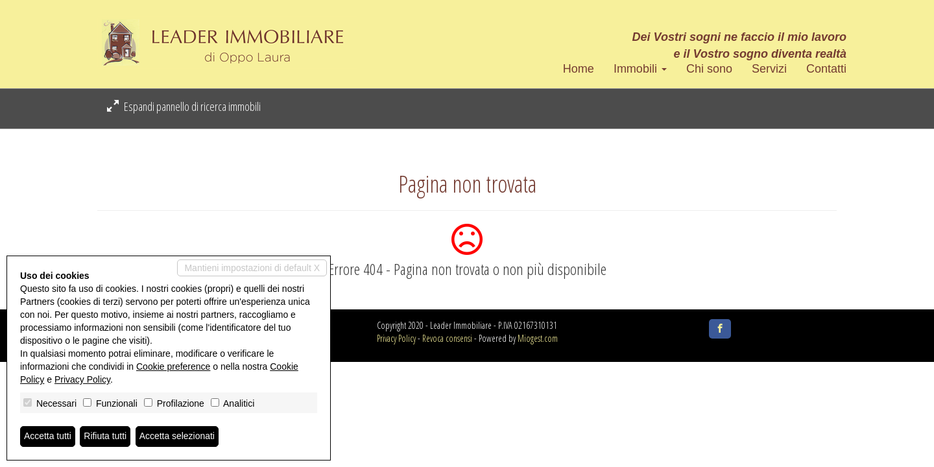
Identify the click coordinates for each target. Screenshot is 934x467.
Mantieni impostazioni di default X (252, 268)
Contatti (826, 68)
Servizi (769, 68)
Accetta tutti (47, 436)
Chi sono (709, 68)
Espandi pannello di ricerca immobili (184, 106)
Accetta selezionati (177, 436)
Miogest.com (538, 338)
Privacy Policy (396, 338)
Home (578, 68)
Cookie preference (173, 366)
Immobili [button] (640, 68)
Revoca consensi (447, 338)
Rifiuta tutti (105, 436)
